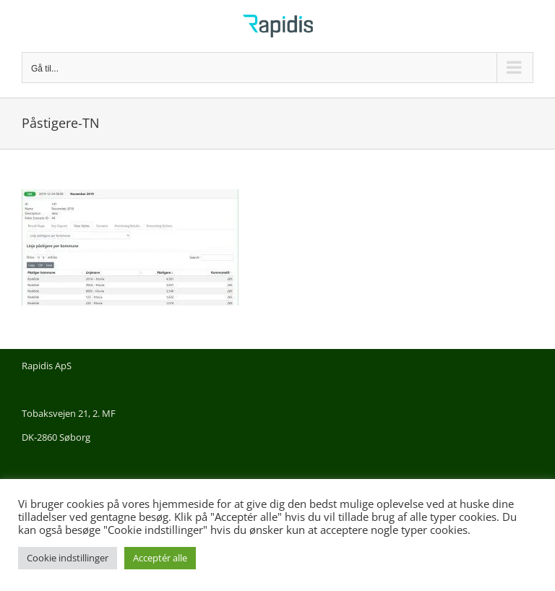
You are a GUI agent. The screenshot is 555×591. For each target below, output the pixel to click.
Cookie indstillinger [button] (67, 557)
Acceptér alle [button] (160, 557)
